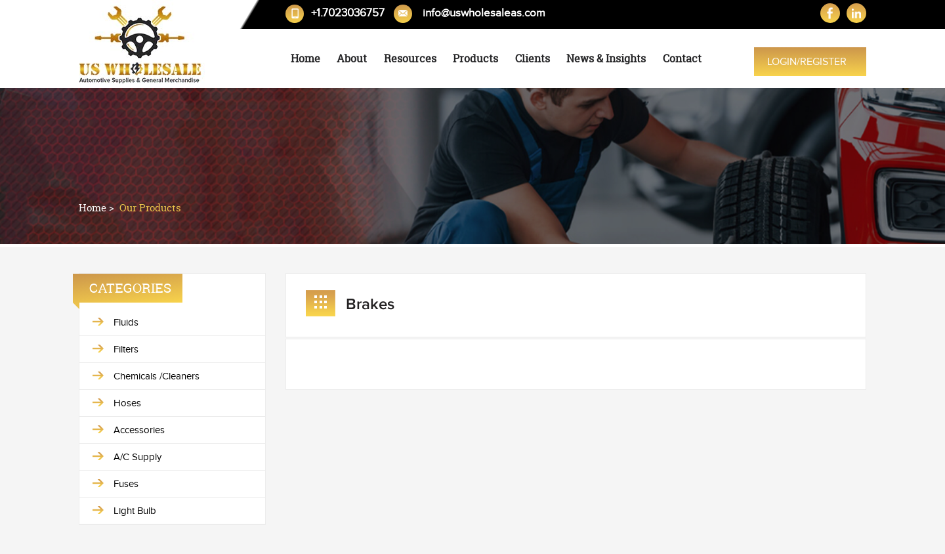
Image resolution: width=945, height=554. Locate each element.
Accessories (139, 430)
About (352, 58)
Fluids (126, 322)
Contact (682, 58)
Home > (98, 208)
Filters (126, 349)
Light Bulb (135, 511)
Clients (532, 58)
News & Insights (606, 58)
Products (475, 58)
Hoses (127, 403)
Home (305, 58)
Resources (410, 58)
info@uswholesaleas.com (484, 13)
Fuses (126, 484)
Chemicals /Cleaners (157, 376)
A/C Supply (137, 457)
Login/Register (807, 61)
